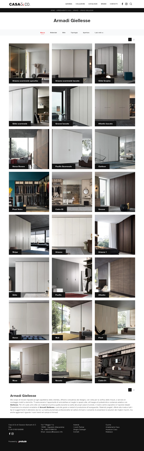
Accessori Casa (111, 429)
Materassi (109, 432)
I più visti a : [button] (99, 32)
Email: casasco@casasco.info (52, 432)
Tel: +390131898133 (49, 429)
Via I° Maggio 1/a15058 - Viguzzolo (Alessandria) (52, 426)
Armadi (75, 10)
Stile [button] (63, 32)
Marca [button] (42, 32)
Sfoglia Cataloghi (79, 429)
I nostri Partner (78, 427)
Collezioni (80, 4)
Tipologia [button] (74, 32)
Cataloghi (92, 4)
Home (53, 10)
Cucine (108, 425)
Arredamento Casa (63, 10)
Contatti (114, 4)
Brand (103, 4)
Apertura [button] (86, 32)
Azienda (68, 4)
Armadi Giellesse (86, 10)
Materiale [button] (53, 32)
